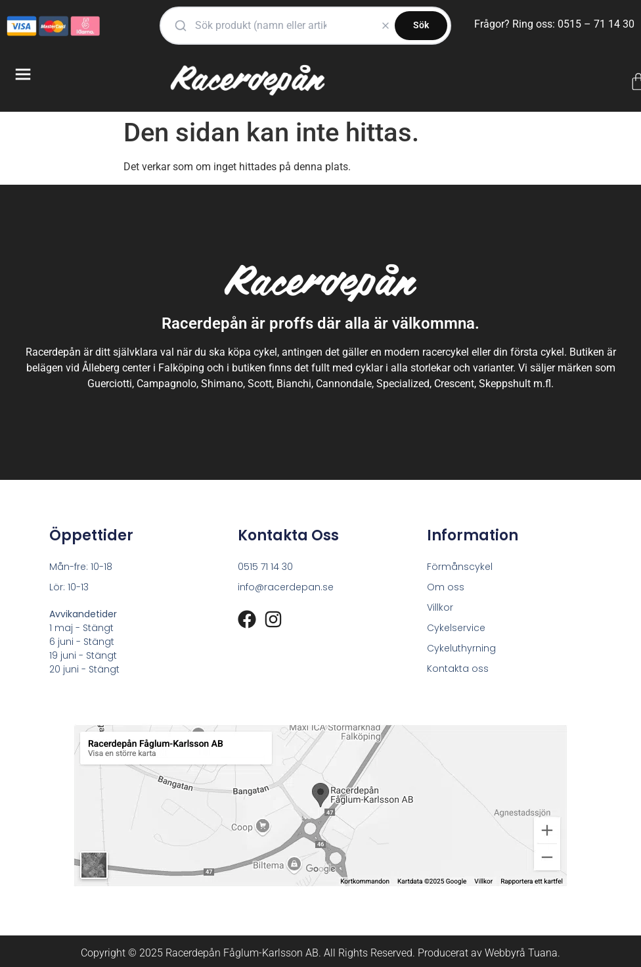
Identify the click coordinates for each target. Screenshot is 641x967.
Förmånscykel (460, 566)
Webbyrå (505, 953)
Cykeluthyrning (461, 648)
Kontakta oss (458, 668)
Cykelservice (456, 627)
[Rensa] (385, 25)
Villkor (440, 607)
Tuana (543, 953)
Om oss (445, 587)
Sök (421, 25)
